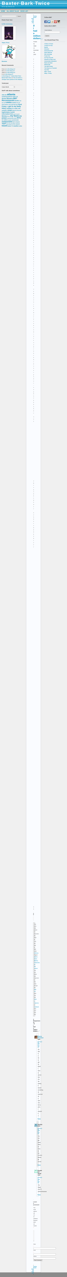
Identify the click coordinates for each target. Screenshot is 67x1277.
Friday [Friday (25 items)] (4, 106)
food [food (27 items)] (20, 104)
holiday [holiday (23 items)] (9, 108)
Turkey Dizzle (35, 16)
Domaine (46, 49)
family (35, 958)
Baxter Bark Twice (26, 3)
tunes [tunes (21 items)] (9, 126)
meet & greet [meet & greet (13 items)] (16, 114)
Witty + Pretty (48, 73)
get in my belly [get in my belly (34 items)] (14, 106)
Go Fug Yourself (48, 57)
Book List (24, 11)
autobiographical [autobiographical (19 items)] (7, 96)
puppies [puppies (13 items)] (10, 120)
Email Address (48, 30)
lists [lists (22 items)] (11, 114)
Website (35, 1258)
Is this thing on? (11, 69)
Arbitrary (36, 953)
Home (3, 11)
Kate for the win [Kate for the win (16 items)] (16, 110)
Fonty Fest (47, 56)
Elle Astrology (48, 54)
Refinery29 (47, 64)
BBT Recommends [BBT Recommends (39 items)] (9, 99)
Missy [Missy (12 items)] (8, 116)
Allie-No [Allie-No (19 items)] (4, 95)
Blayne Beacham (40, 1037)
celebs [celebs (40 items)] (9, 102)
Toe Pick (46, 69)
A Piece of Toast (48, 43)
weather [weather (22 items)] (16, 126)
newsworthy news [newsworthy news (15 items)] (12, 118)
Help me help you (32, 20)
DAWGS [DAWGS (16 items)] (14, 102)
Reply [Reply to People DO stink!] (39, 1194)
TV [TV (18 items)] (12, 126)
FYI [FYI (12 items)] (7, 106)
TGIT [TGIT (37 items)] (4, 124)
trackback (36, 1006)
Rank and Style (48, 63)
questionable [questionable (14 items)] (15, 120)
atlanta (35, 956)
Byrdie (46, 47)
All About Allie (13, 11)
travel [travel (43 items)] (4, 126)
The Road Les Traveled (50, 68)
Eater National (48, 52)
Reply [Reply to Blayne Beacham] (39, 1119)
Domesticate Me (48, 50)
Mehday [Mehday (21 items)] (4, 116)
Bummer (4, 61)
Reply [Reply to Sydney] (39, 1165)
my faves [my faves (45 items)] (14, 116)
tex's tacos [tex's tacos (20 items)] (16, 122)
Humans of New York (50, 59)
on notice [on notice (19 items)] (5, 120)
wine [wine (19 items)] (20, 126)
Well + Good (47, 71)
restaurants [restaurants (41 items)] (7, 122)
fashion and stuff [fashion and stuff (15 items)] (9, 104)
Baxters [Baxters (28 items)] (10, 98)
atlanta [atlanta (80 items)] (11, 94)
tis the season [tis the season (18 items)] (15, 124)
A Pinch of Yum (48, 45)
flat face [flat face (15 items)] (16, 104)
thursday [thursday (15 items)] (8, 124)
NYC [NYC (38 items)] (19, 118)
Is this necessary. (7, 24)
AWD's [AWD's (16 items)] (14, 96)
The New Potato (48, 66)
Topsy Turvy (5, 42)
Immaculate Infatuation (50, 61)
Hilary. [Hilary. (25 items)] (4, 108)
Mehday (36, 960)
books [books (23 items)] (17, 100)
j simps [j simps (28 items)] (9, 110)
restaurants (37, 962)
